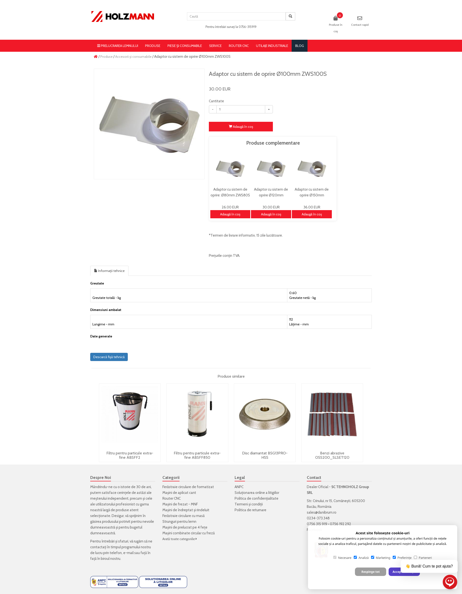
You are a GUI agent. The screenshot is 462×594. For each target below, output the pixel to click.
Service (215, 46)
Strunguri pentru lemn (179, 521)
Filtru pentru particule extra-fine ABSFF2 (129, 455)
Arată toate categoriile (179, 539)
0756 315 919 (317, 524)
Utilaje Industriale (272, 46)
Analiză (361, 557)
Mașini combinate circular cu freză (188, 533)
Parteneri (423, 557)
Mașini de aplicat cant (179, 493)
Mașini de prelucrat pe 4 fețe (184, 527)
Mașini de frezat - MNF (180, 504)
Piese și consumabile (184, 46)
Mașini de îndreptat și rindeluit (185, 510)
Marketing (380, 557)
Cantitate (216, 101)
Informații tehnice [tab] (109, 271)
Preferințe (402, 557)
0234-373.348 (318, 518)
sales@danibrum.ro (321, 512)
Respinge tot (370, 572)
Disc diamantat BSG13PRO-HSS (265, 455)
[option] (149, 124)
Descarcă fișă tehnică (109, 357)
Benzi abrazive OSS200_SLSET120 (332, 455)
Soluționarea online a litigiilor (257, 493)
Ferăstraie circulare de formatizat (188, 487)
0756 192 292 (340, 524)
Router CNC (239, 46)
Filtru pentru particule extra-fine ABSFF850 (197, 455)
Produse (152, 46)
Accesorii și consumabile (133, 56)
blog (299, 46)
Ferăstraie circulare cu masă (183, 516)
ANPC (239, 487)
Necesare (342, 557)
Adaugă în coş (241, 126)
